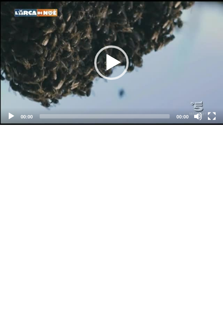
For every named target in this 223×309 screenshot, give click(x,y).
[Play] (11, 116)
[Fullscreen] (212, 116)
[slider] (105, 116)
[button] (111, 62)
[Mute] (198, 116)
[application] (111, 62)
